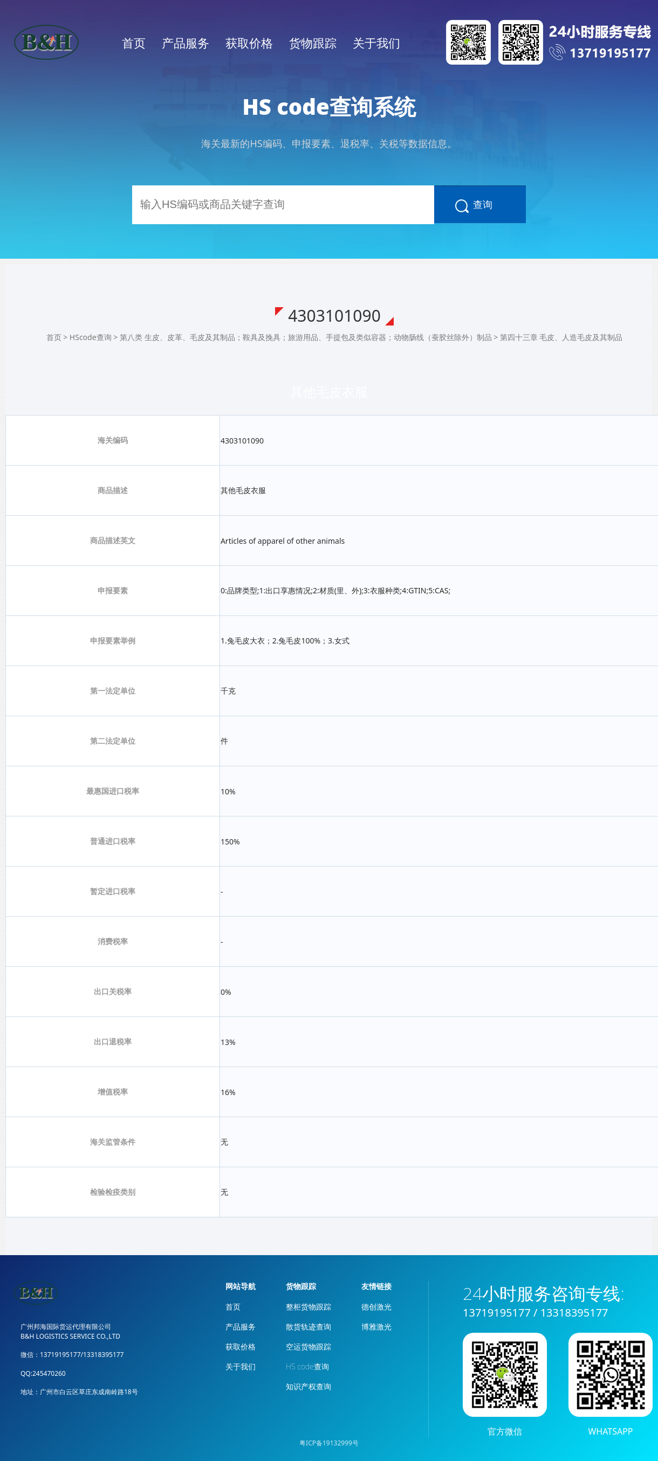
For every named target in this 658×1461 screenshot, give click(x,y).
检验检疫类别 (112, 1192)
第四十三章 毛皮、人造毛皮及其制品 (561, 337)
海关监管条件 (112, 1142)
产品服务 (185, 42)
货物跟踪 (313, 42)
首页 (134, 42)
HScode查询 (91, 337)
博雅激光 (376, 1326)
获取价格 (249, 42)
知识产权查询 (308, 1386)
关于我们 (376, 42)
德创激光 (376, 1306)
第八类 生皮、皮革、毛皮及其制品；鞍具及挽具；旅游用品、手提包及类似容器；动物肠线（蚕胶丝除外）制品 (306, 337)
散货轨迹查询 (308, 1326)
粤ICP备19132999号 (329, 1443)
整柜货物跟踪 (308, 1306)
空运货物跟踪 (308, 1346)
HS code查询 (307, 1366)
